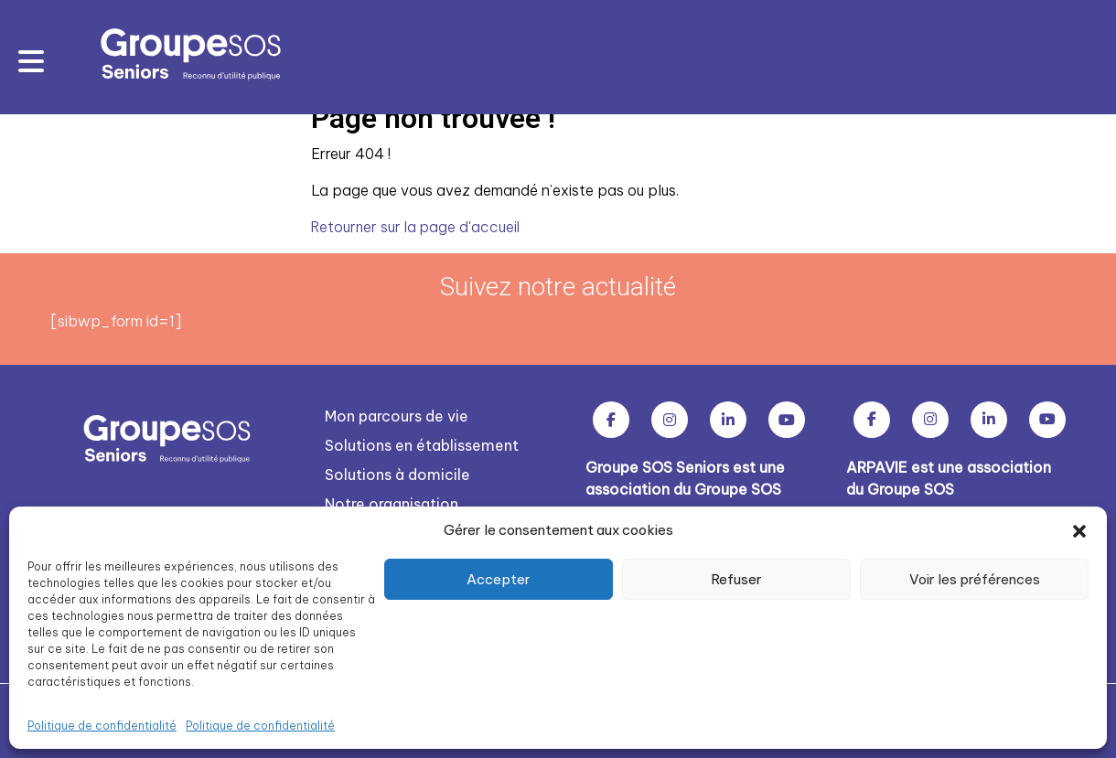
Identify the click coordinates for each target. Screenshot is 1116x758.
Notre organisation (391, 503)
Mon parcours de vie (396, 415)
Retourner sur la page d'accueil (417, 227)
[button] (1079, 530)
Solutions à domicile (397, 473)
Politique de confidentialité (102, 725)
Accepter (499, 579)
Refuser (736, 579)
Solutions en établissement (422, 444)
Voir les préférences (974, 579)
